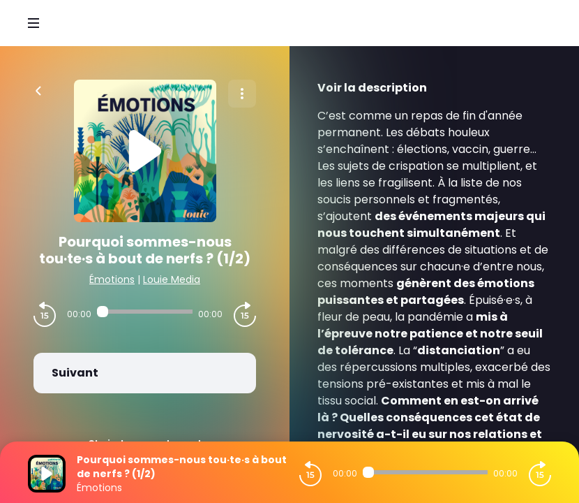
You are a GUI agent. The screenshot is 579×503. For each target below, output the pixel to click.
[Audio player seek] (145, 312)
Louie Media (171, 279)
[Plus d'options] (242, 94)
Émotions (112, 279)
